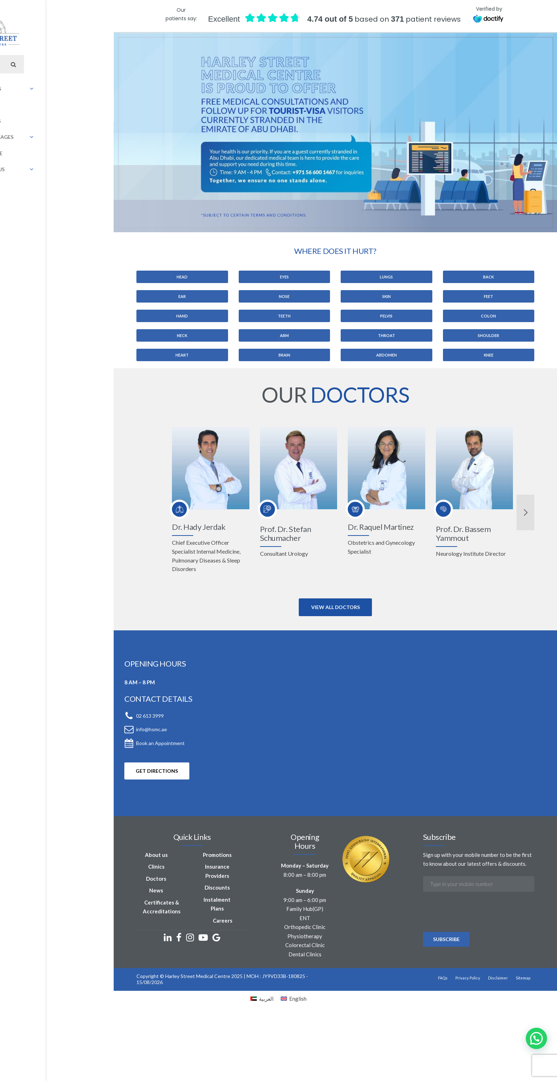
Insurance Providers (157, 949)
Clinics (93, 944)
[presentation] (422, 1009)
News (94, 968)
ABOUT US (85, 48)
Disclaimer (448, 1046)
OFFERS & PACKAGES (189, 48)
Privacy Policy (418, 1046)
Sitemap (473, 1046)
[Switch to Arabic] (300, 48)
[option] (278, 621)
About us (93, 932)
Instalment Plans (156, 977)
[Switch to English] (293, 1063)
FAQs (393, 1046)
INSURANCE (235, 48)
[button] (536, 1038)
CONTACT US (273, 48)
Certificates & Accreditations (99, 985)
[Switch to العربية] (262, 1063)
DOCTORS (144, 48)
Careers (162, 989)
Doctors (93, 956)
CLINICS (115, 48)
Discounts (156, 965)
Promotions (156, 932)
